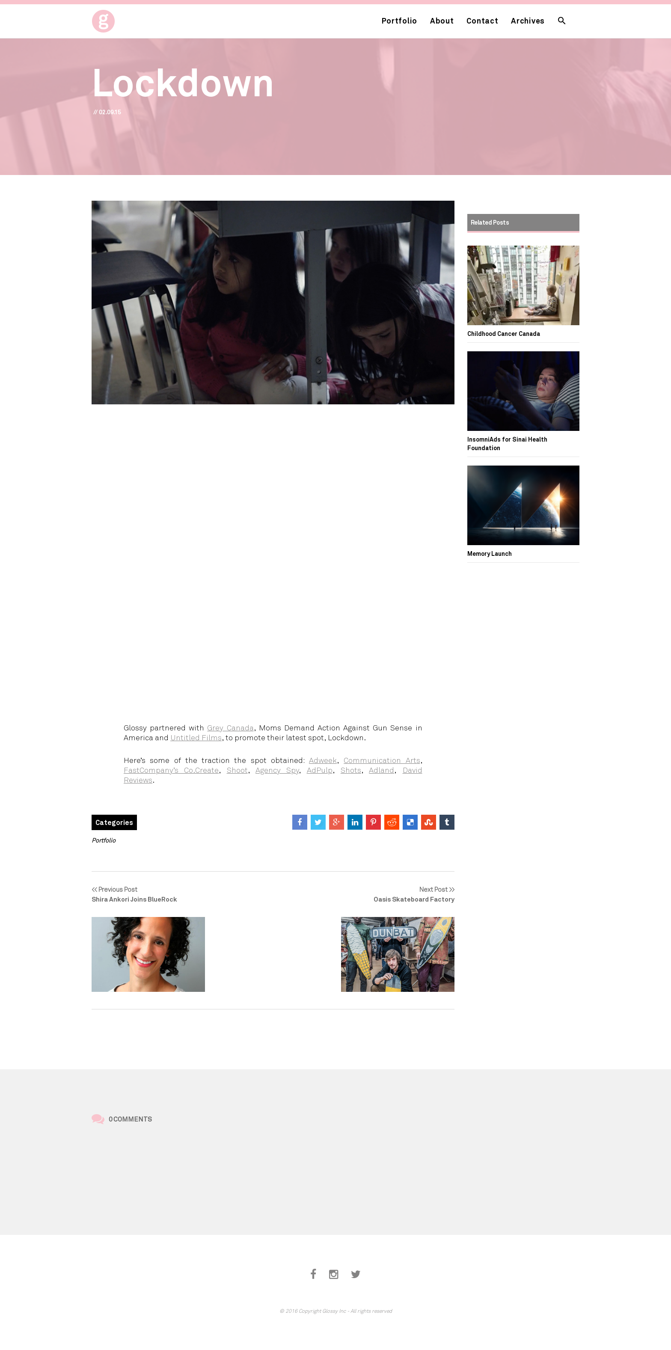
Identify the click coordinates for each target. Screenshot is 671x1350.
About (442, 20)
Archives (528, 20)
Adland (381, 769)
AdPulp (320, 769)
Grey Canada (230, 727)
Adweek (323, 760)
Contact (482, 20)
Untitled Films (196, 737)
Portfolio (399, 20)
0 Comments (130, 1119)
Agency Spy (277, 769)
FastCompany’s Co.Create (171, 769)
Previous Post (148, 894)
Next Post (397, 894)
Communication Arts (382, 760)
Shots (351, 769)
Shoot (237, 769)
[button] (562, 21)
